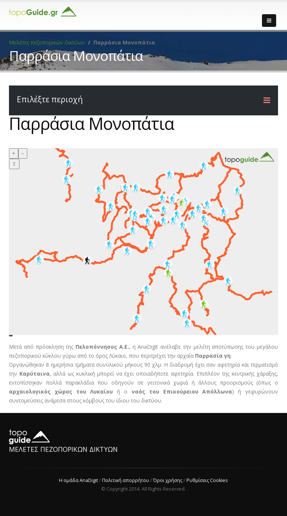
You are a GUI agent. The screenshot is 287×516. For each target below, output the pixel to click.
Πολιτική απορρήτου (125, 480)
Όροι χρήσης (167, 480)
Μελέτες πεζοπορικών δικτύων (47, 42)
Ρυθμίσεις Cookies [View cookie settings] (207, 480)
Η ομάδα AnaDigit (78, 480)
